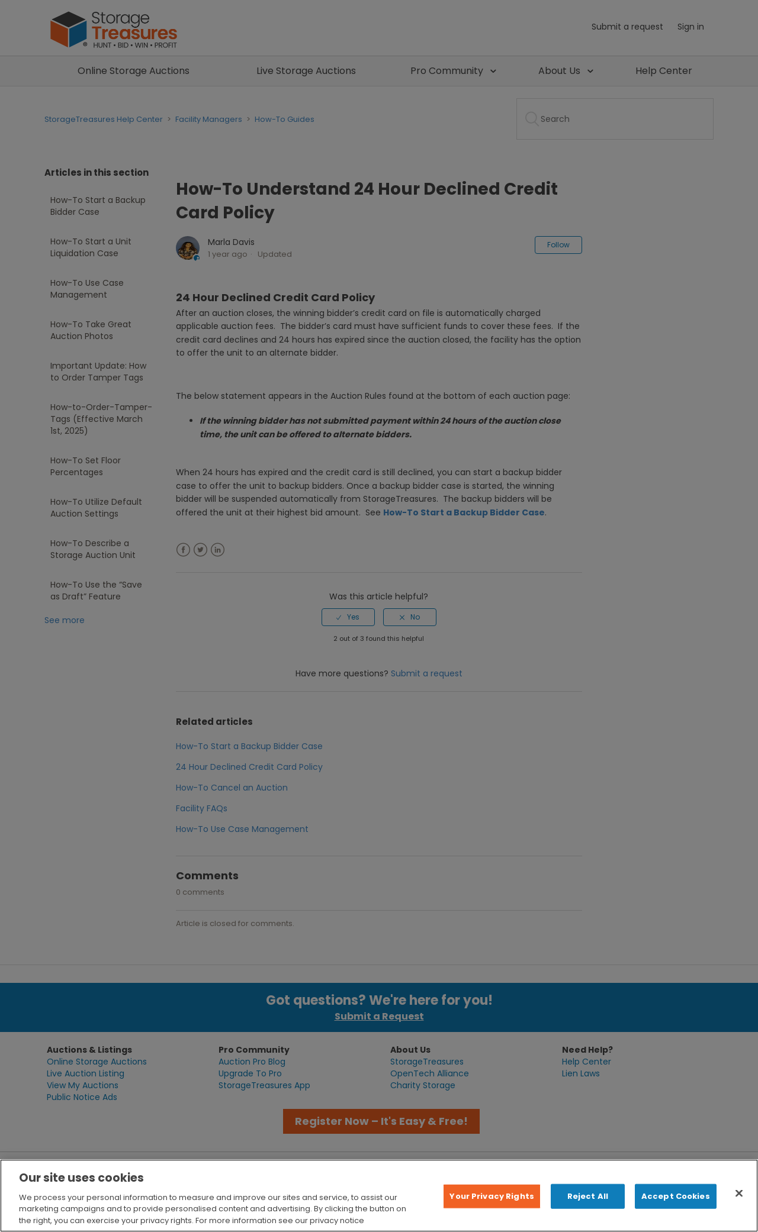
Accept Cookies (675, 1208)
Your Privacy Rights (491, 1208)
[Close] (739, 1205)
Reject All (587, 1208)
